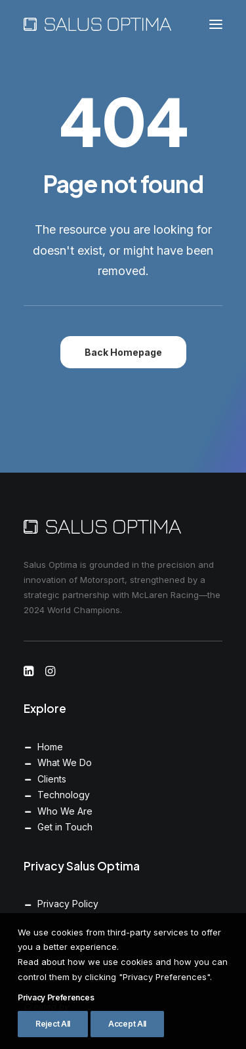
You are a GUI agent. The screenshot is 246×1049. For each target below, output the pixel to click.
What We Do (64, 762)
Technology (63, 794)
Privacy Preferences (56, 1034)
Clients (51, 778)
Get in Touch (64, 826)
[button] (216, 24)
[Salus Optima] (97, 24)
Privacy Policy (67, 903)
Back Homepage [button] (123, 352)
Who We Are (64, 811)
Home (50, 746)
